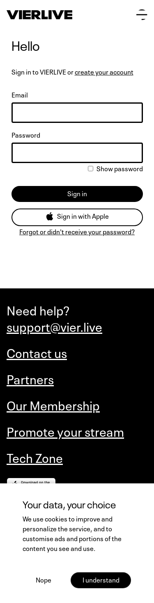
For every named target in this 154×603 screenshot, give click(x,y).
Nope (43, 579)
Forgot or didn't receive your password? (77, 231)
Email (19, 94)
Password (25, 134)
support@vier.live (54, 326)
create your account (104, 71)
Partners (30, 378)
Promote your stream (65, 431)
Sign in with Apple (77, 215)
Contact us (37, 352)
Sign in (77, 193)
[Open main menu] (141, 14)
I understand (101, 579)
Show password (115, 168)
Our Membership (53, 405)
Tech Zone (35, 457)
